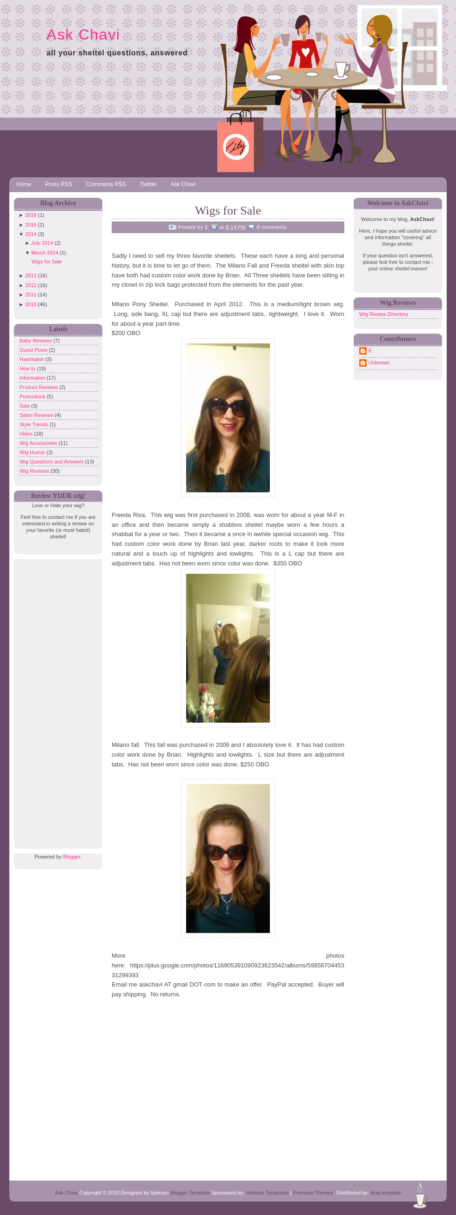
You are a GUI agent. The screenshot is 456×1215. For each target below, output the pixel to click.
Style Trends (34, 424)
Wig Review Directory (383, 314)
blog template (385, 1192)
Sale (25, 406)
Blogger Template (190, 1192)
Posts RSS (58, 184)
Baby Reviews (37, 340)
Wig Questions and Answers (52, 461)
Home (23, 184)
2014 (30, 234)
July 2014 (42, 243)
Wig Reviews (35, 471)
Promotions (33, 396)
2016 (30, 215)
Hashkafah (33, 359)
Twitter (148, 184)
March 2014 (44, 252)
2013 (30, 275)
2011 (30, 294)
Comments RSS (106, 184)
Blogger (71, 856)
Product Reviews (40, 387)
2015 (30, 225)
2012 (30, 285)
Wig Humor (33, 452)
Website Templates (267, 1192)
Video (27, 433)
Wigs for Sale (46, 261)
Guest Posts (34, 350)
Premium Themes (313, 1192)
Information (33, 378)
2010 (30, 304)
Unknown (379, 362)
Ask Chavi (83, 34)
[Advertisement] (56, 698)
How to (28, 368)
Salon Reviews (37, 415)
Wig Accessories (39, 443)
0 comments (272, 227)
